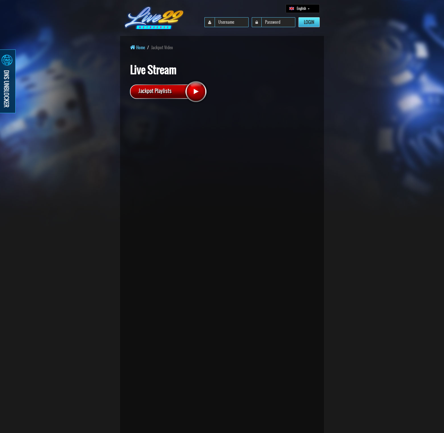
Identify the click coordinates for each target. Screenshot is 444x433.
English (298, 8)
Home (137, 47)
